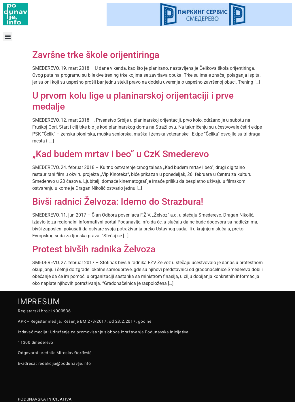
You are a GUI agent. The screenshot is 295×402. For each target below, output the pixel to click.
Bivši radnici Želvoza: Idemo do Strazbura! (117, 201)
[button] (7, 36)
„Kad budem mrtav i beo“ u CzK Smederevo (120, 154)
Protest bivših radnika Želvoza (94, 249)
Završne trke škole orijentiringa (95, 54)
